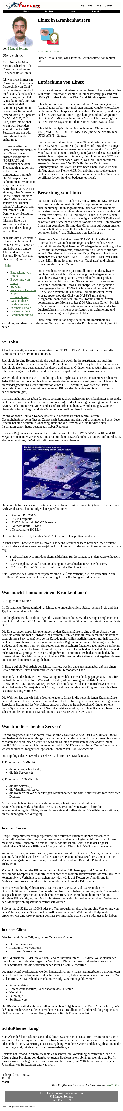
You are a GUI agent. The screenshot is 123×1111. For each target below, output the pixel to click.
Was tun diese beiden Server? (19, 302)
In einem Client (20, 311)
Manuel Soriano (18, 48)
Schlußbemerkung (21, 315)
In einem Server (20, 307)
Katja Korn (114, 1085)
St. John (15, 286)
